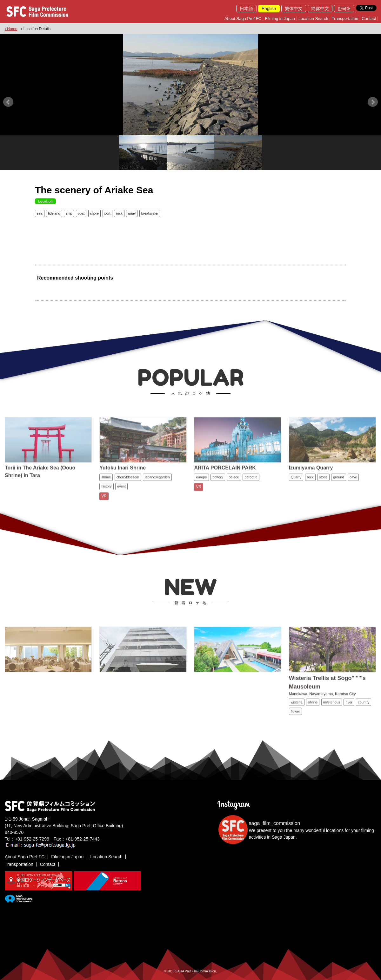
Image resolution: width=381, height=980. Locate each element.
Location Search (313, 18)
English (269, 8)
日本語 (246, 8)
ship (69, 213)
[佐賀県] (18, 899)
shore (94, 213)
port (107, 213)
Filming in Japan (280, 18)
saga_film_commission (274, 823)
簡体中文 (320, 8)
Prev (8, 102)
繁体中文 (294, 8)
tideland (54, 213)
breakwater (149, 213)
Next (373, 102)
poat (81, 213)
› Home (11, 29)
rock (119, 213)
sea (40, 213)
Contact (369, 18)
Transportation (345, 18)
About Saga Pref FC (242, 18)
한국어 (344, 8)
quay (132, 213)
